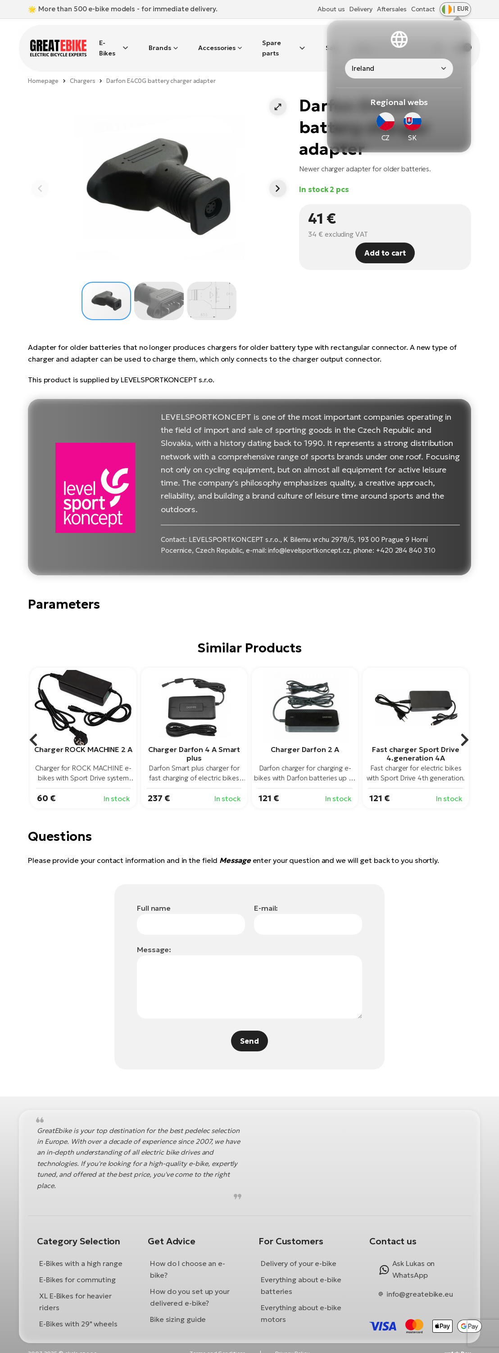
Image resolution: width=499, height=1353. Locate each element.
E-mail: (266, 897)
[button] (278, 96)
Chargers (82, 70)
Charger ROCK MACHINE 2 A (83, 738)
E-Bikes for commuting (77, 1269)
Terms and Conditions (217, 1342)
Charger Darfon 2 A (305, 738)
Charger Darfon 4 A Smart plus (194, 743)
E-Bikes (107, 42)
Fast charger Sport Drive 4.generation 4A (415, 743)
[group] (83, 727)
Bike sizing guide (178, 1308)
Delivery (360, 9)
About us (331, 9)
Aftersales (392, 9)
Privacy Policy (292, 1342)
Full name (154, 897)
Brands (160, 43)
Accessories (217, 43)
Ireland (363, 68)
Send (249, 1030)
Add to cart (385, 242)
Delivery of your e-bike (298, 1252)
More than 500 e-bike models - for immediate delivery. (128, 9)
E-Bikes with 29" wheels (78, 1313)
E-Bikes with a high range (80, 1252)
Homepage (43, 70)
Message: (154, 938)
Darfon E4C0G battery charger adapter (160, 70)
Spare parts (271, 42)
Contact (423, 9)
